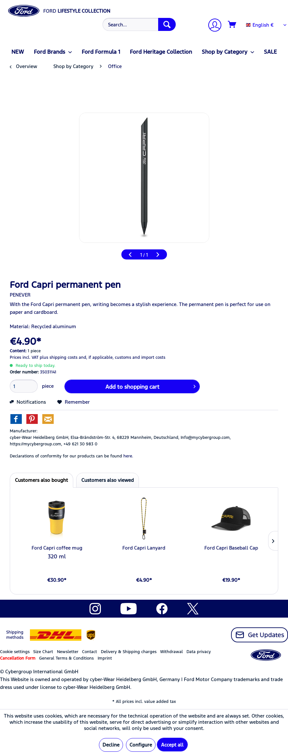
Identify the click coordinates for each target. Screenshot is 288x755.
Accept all (172, 745)
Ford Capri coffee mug (57, 548)
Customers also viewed (107, 480)
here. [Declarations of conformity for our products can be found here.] (128, 456)
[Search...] (139, 24)
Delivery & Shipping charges (129, 651)
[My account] (212, 26)
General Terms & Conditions (66, 658)
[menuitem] (138, 24)
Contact (89, 651)
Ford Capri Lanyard (143, 548)
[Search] (167, 24)
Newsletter (67, 651)
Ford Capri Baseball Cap (231, 548)
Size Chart (43, 651)
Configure (141, 745)
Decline (111, 745)
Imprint (105, 658)
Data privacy (198, 651)
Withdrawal (171, 651)
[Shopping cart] (232, 24)
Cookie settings (15, 651)
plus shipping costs (58, 357)
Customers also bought (41, 480)
